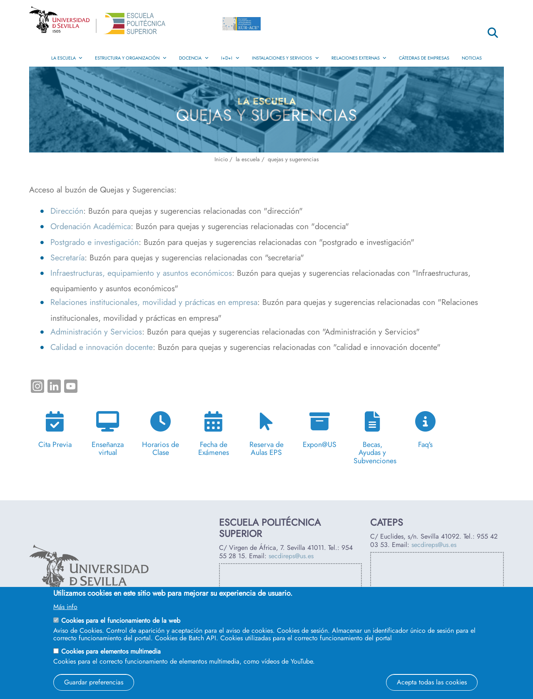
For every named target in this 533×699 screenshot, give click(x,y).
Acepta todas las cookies (432, 682)
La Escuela (67, 58)
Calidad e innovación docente (101, 347)
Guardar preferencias (93, 682)
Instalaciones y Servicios (285, 58)
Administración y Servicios (96, 331)
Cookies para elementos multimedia (111, 651)
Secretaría (67, 257)
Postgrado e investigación (94, 242)
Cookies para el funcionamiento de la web (120, 620)
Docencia (194, 58)
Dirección (66, 211)
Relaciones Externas (359, 58)
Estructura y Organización (131, 58)
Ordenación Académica (90, 226)
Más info (65, 607)
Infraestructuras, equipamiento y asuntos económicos (141, 273)
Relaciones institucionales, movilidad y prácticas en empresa (153, 302)
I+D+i (230, 58)
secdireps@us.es (291, 556)
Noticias (472, 58)
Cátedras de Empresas (424, 58)
